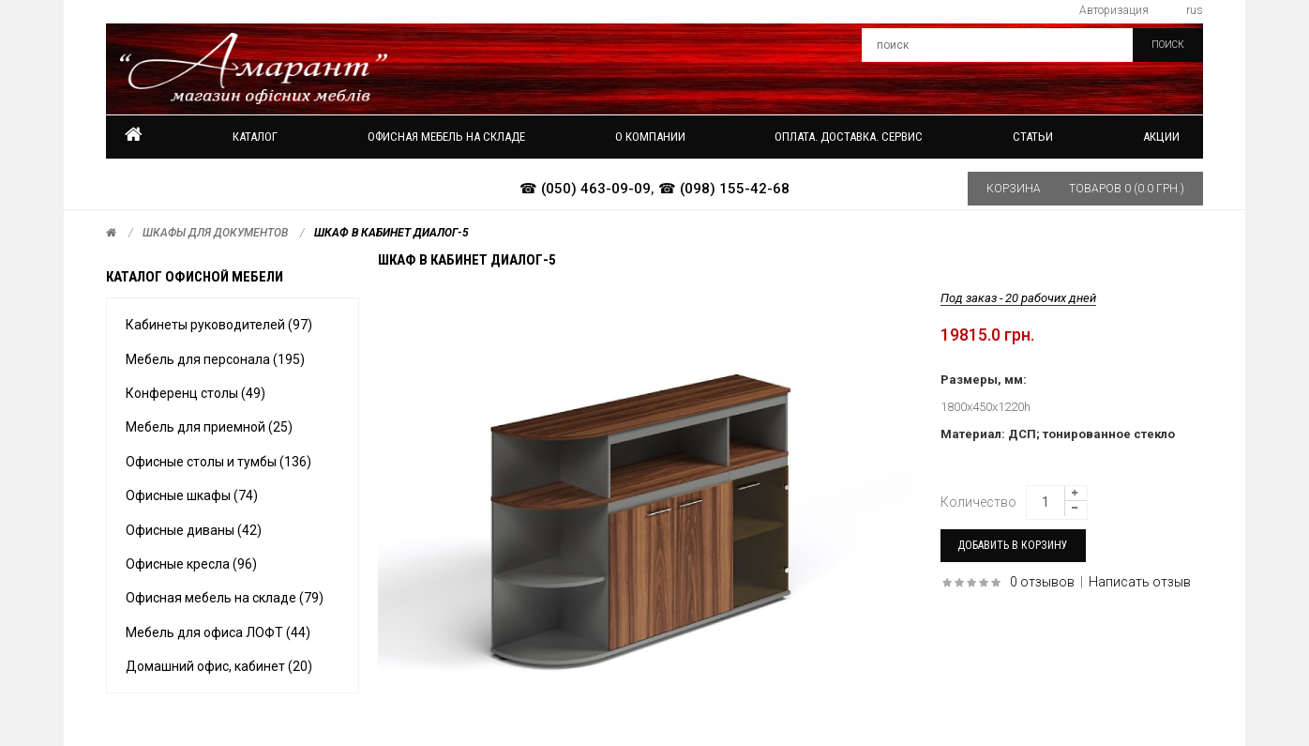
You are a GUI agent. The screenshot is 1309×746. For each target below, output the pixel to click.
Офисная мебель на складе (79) (224, 597)
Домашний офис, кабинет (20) (219, 666)
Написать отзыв (1140, 581)
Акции (1161, 136)
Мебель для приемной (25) (209, 426)
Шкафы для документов (215, 232)
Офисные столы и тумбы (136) (218, 461)
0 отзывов (1042, 581)
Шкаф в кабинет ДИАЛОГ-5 (391, 232)
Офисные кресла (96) (191, 563)
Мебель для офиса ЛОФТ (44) (218, 632)
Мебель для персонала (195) (215, 359)
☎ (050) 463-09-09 (585, 188)
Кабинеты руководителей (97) (219, 324)
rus (1194, 10)
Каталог (255, 136)
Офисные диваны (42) (194, 530)
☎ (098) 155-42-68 (724, 188)
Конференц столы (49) (195, 393)
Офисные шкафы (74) (192, 495)
